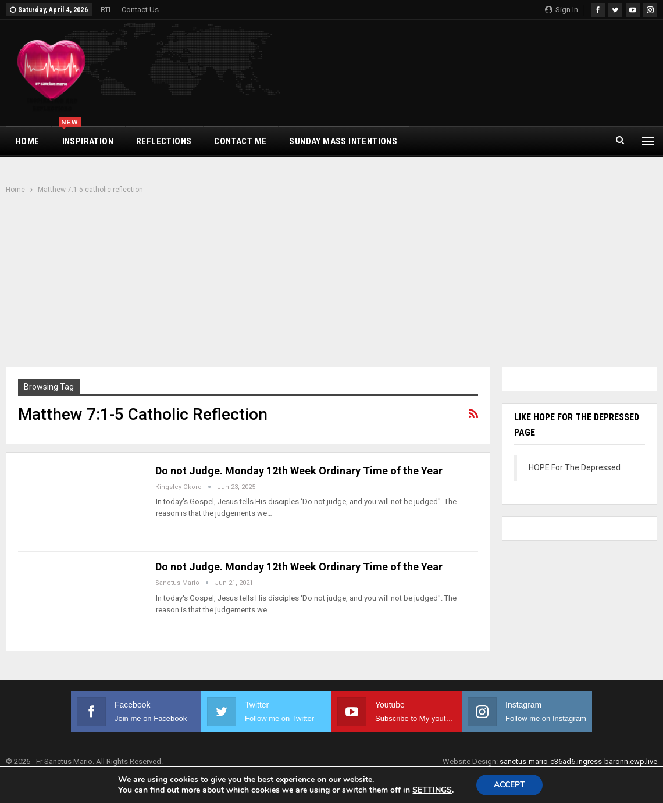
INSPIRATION (86, 137)
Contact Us (140, 9)
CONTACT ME (240, 141)
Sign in (561, 9)
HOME (28, 141)
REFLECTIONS (163, 141)
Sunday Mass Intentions (343, 141)
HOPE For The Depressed (575, 467)
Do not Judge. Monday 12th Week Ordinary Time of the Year (299, 471)
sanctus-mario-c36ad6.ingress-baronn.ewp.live (578, 761)
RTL (107, 9)
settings (432, 790)
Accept (509, 784)
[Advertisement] (331, 282)
